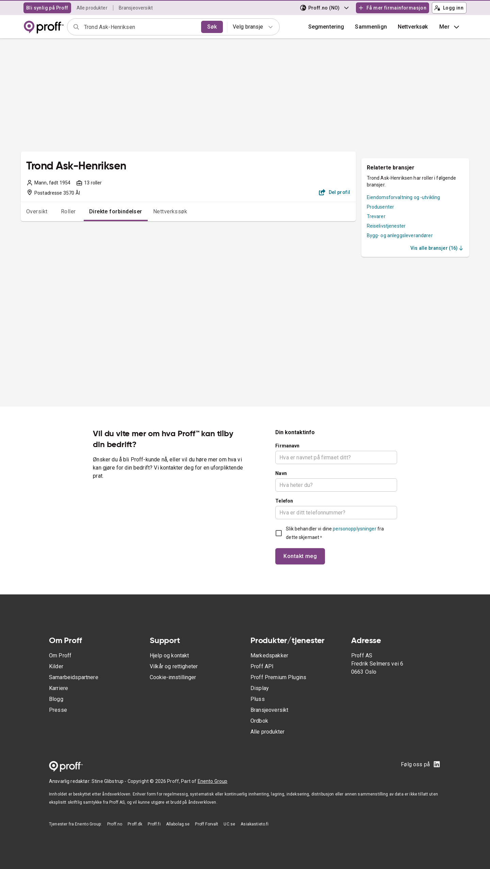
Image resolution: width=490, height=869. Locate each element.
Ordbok (259, 721)
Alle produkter (92, 8)
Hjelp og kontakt (169, 655)
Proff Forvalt (206, 824)
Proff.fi (154, 824)
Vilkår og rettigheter (174, 666)
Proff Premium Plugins (278, 677)
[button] (370, 27)
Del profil (334, 192)
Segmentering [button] (326, 26)
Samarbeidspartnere (73, 677)
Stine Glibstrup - (110, 781)
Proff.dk (135, 824)
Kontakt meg (300, 556)
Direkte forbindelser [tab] (115, 211)
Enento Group (213, 781)
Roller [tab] (68, 211)
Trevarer (376, 216)
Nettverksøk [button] (413, 26)
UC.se (229, 824)
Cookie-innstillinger (173, 677)
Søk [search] (212, 26)
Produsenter (380, 207)
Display (259, 688)
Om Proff (60, 655)
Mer (450, 26)
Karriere (58, 688)
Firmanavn (287, 445)
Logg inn (448, 8)
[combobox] (140, 26)
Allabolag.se (178, 824)
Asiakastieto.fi (254, 824)
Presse (58, 710)
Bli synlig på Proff (47, 8)
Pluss (257, 699)
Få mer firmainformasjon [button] (392, 8)
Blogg (56, 699)
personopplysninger (354, 528)
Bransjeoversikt (136, 8)
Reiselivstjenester (386, 226)
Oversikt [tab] (37, 211)
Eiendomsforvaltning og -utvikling (403, 197)
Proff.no (114, 824)
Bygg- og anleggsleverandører (400, 235)
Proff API (262, 666)
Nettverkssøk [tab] (170, 211)
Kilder (56, 666)
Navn (281, 473)
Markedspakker (269, 655)
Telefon (284, 501)
